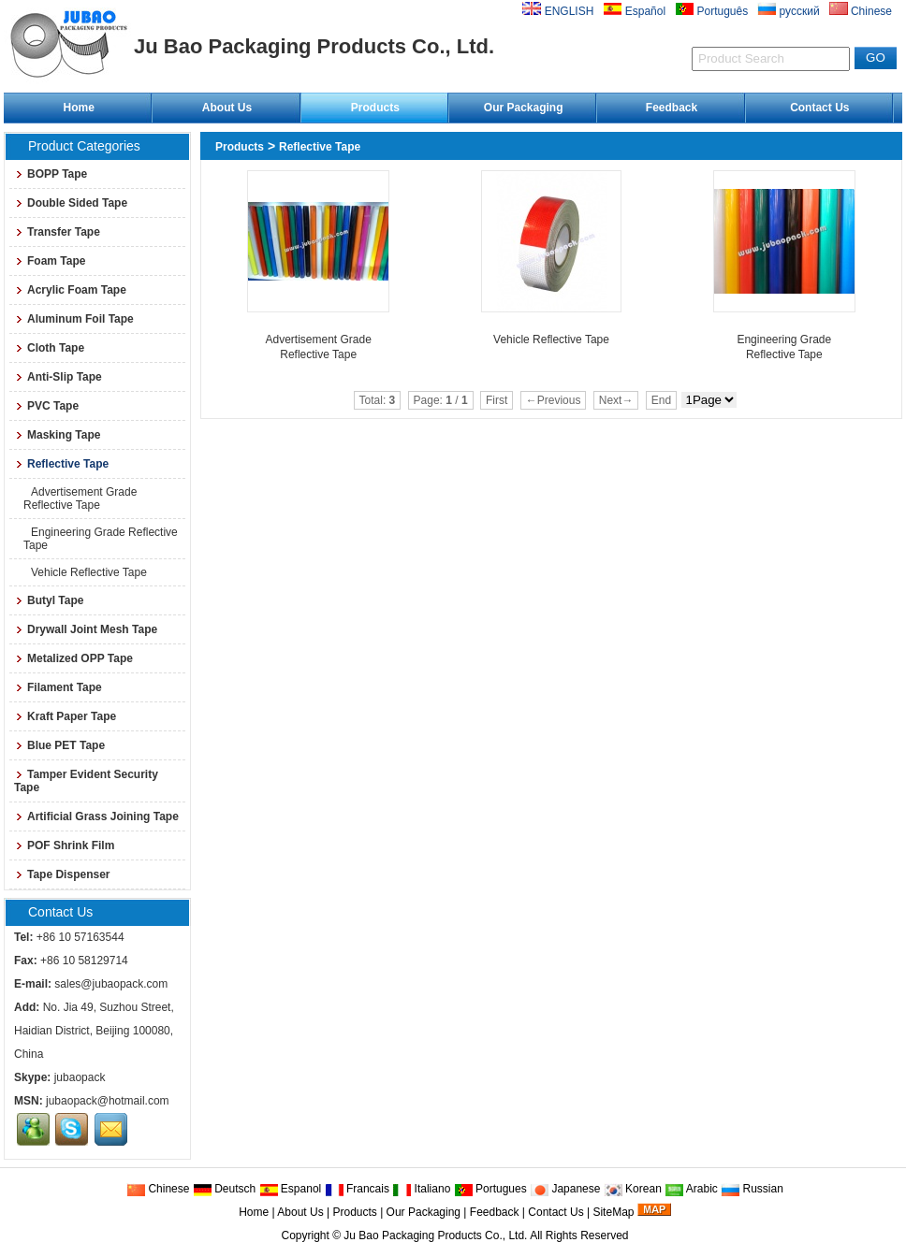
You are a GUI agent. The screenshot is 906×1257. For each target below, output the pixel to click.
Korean (633, 1188)
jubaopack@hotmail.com (107, 1100)
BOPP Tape (50, 174)
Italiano (421, 1188)
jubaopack (80, 1077)
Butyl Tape (48, 600)
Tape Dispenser (62, 874)
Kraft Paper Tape (65, 716)
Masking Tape (57, 434)
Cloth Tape (49, 347)
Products (375, 107)
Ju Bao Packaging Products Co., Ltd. (435, 1235)
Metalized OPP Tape (73, 658)
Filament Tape (58, 687)
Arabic (691, 1188)
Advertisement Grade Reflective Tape (80, 498)
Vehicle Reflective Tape (85, 572)
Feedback (671, 107)
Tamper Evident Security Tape (86, 781)
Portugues (490, 1188)
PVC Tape (46, 405)
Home (78, 107)
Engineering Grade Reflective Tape (100, 539)
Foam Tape (49, 260)
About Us (227, 107)
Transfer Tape (57, 231)
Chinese (157, 1188)
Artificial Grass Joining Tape (96, 816)
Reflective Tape (319, 146)
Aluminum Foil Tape (74, 318)
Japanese (565, 1188)
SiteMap (613, 1212)
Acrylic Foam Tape (70, 289)
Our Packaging (523, 107)
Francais (357, 1188)
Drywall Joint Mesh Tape (85, 629)
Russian (752, 1188)
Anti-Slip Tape (58, 376)
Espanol (290, 1188)
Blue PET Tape (59, 745)
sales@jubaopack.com (111, 983)
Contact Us (819, 107)
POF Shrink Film (64, 845)
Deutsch (224, 1188)
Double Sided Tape (70, 203)
